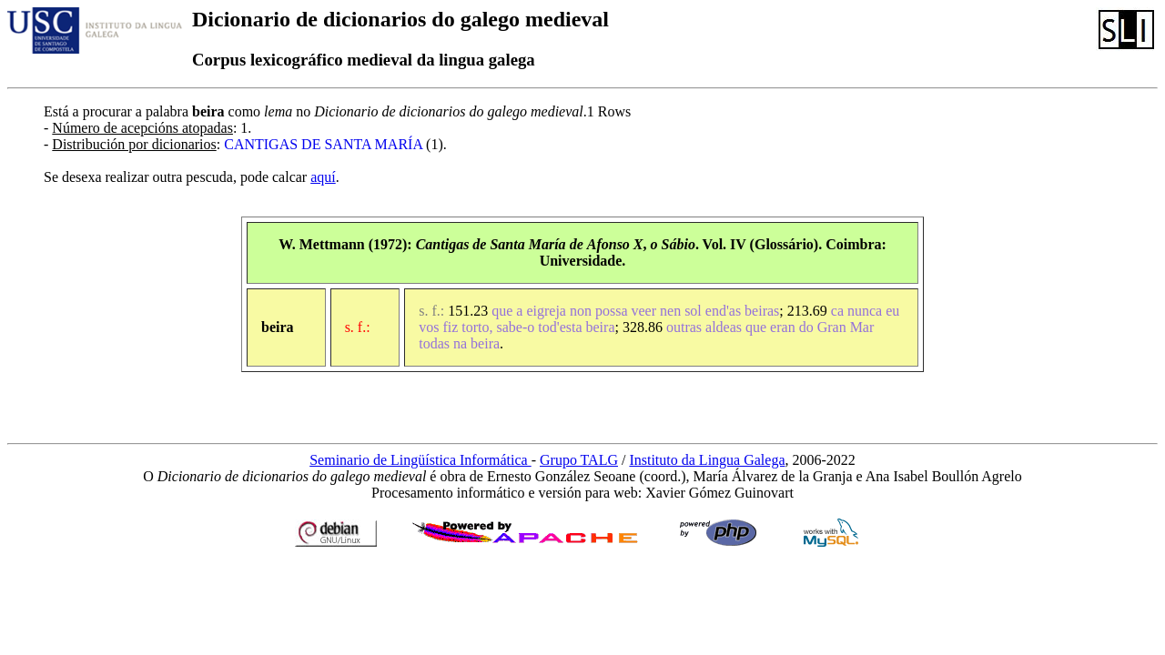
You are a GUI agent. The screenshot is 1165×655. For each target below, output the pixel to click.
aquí (323, 177)
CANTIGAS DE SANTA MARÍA (323, 144)
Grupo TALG (579, 460)
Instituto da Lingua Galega (707, 460)
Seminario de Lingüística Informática (420, 460)
